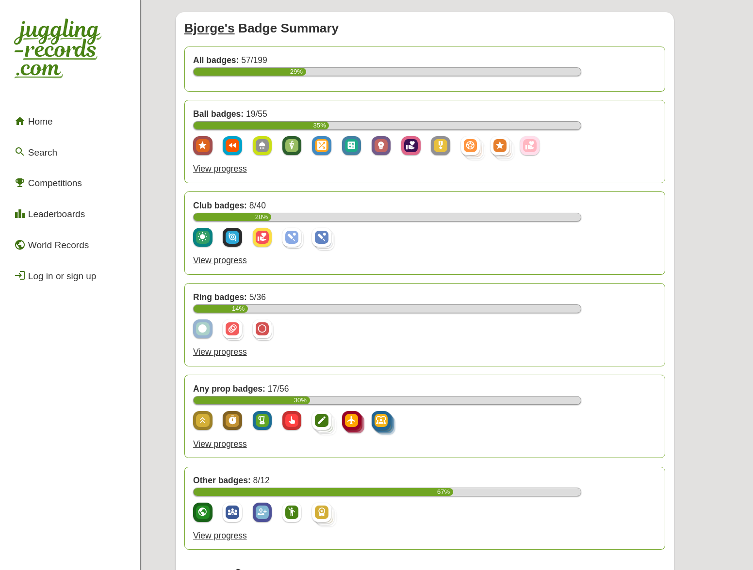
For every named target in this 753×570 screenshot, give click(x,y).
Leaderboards (42, 179)
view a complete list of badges (304, 510)
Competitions (41, 152)
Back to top (454, 542)
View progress (234, 147)
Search (31, 127)
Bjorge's (225, 20)
